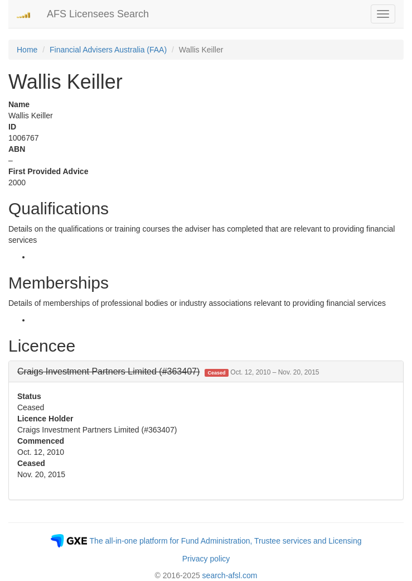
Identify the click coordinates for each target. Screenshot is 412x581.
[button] (168, 371)
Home (27, 49)
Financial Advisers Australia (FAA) (108, 49)
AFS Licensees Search (98, 14)
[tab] (206, 371)
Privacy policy (206, 558)
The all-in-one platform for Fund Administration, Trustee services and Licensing (226, 540)
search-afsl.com (230, 575)
